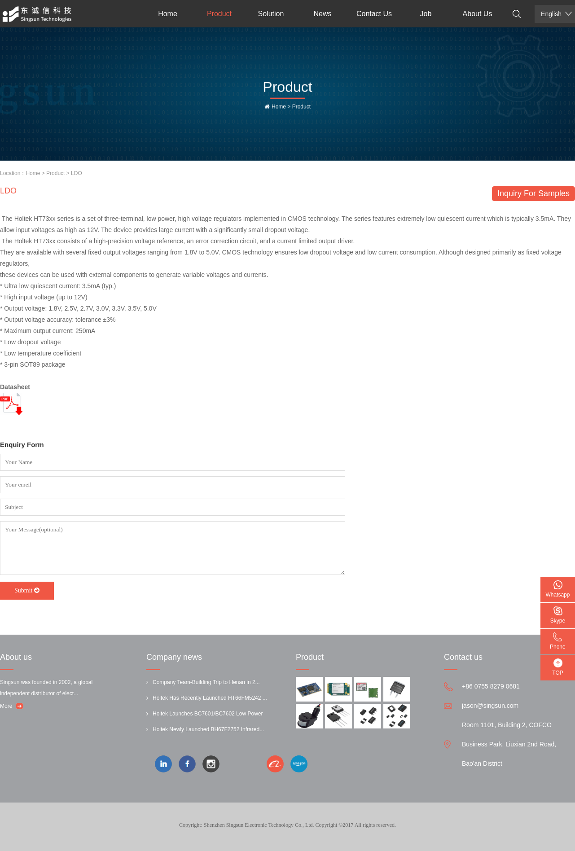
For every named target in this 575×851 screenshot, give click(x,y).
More (6, 706)
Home (167, 14)
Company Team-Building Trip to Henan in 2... (206, 682)
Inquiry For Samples (533, 193)
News (322, 14)
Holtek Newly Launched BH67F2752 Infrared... (208, 729)
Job (426, 14)
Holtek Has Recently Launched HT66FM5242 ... (210, 698)
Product (219, 14)
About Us (477, 14)
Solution (271, 14)
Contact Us (374, 14)
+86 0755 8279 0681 (491, 686)
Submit (27, 590)
